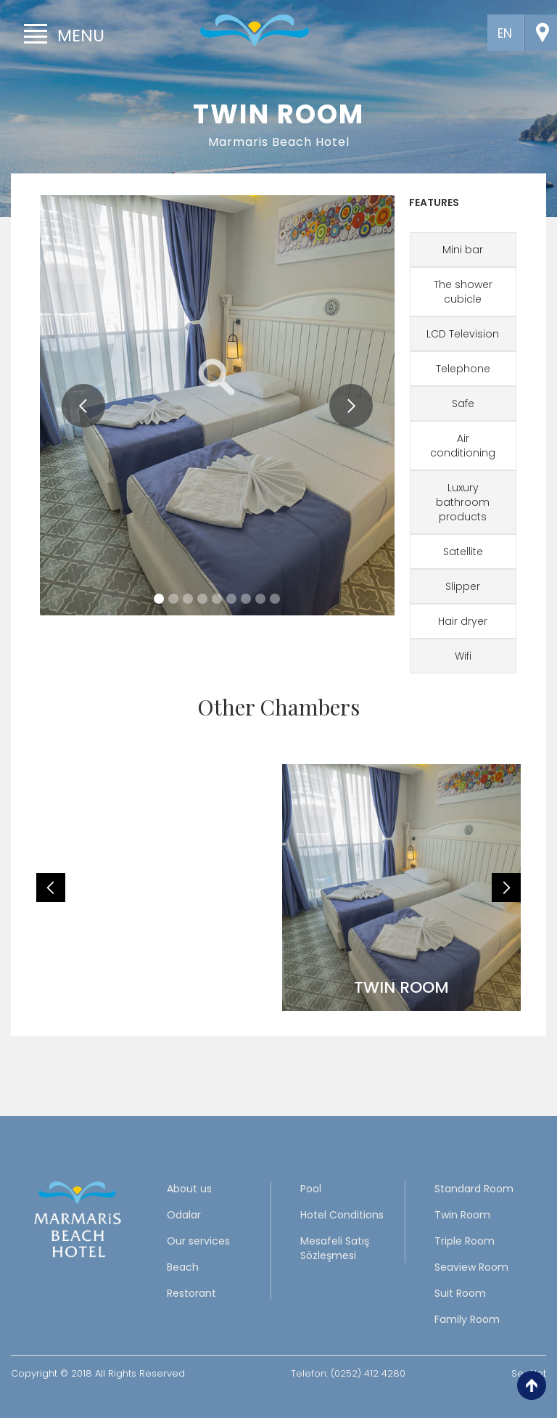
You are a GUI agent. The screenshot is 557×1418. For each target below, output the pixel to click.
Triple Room (464, 1241)
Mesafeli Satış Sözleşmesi (334, 1248)
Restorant (191, 1293)
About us (189, 1188)
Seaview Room (471, 1267)
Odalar (184, 1215)
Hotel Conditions (342, 1215)
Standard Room (473, 1188)
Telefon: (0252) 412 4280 (348, 1373)
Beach (183, 1267)
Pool (310, 1188)
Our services (198, 1241)
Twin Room (462, 1215)
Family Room (467, 1319)
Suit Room (460, 1293)
